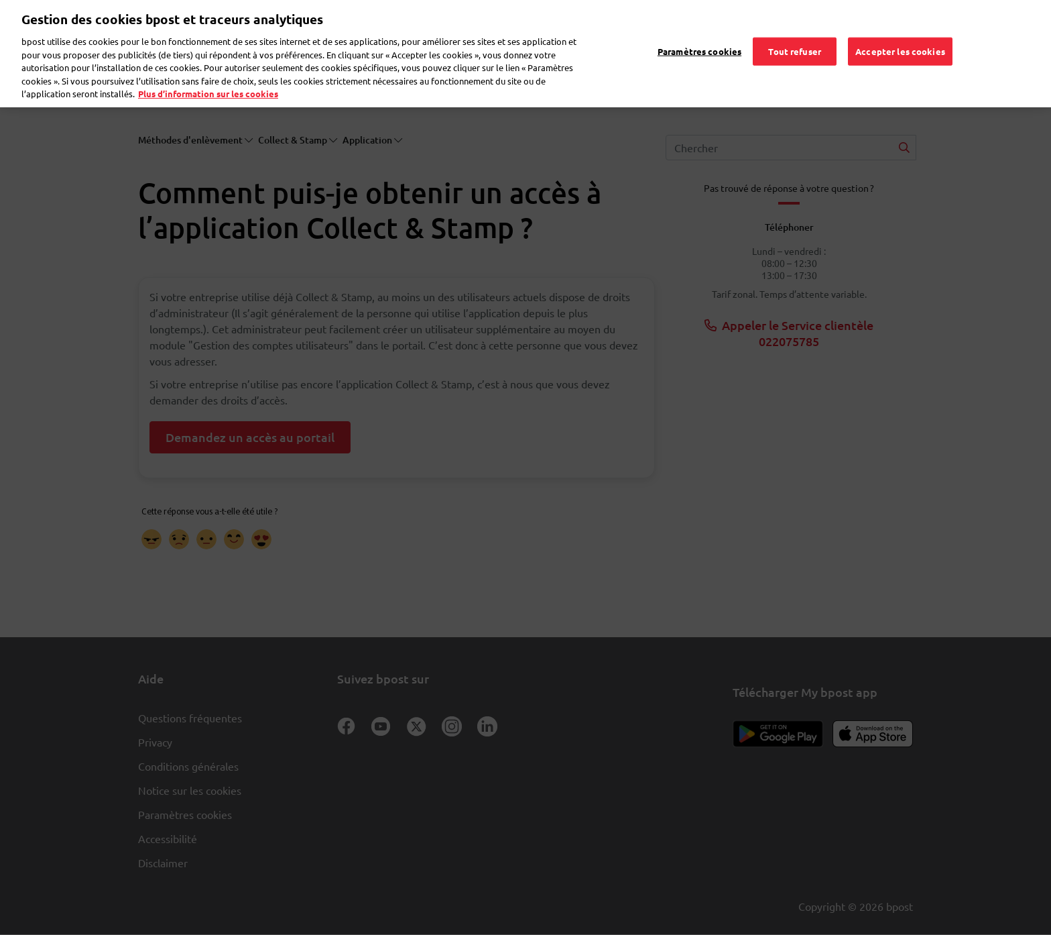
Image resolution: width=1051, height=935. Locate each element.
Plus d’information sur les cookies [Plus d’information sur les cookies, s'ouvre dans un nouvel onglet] (208, 74)
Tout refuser (794, 32)
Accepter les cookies (900, 32)
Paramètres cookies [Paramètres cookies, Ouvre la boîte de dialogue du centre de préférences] (699, 32)
